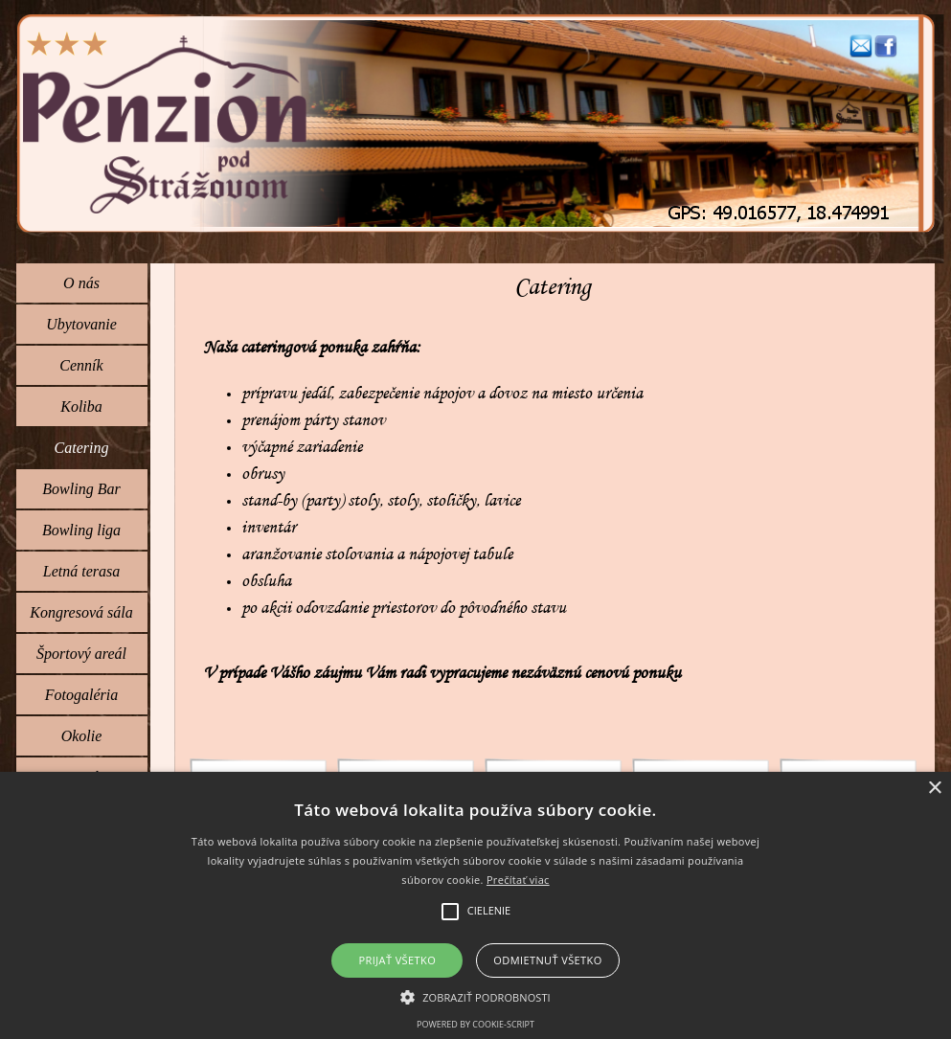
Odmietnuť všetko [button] (547, 960)
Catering (82, 448)
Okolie (81, 736)
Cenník (80, 365)
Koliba (81, 406)
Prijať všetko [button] (398, 960)
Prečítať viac (518, 879)
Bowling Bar (81, 489)
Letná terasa (81, 571)
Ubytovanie (81, 324)
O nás (81, 283)
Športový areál (81, 653)
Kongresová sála (81, 612)
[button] (860, 41)
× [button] (934, 788)
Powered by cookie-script (475, 1024)
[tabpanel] (553, 528)
